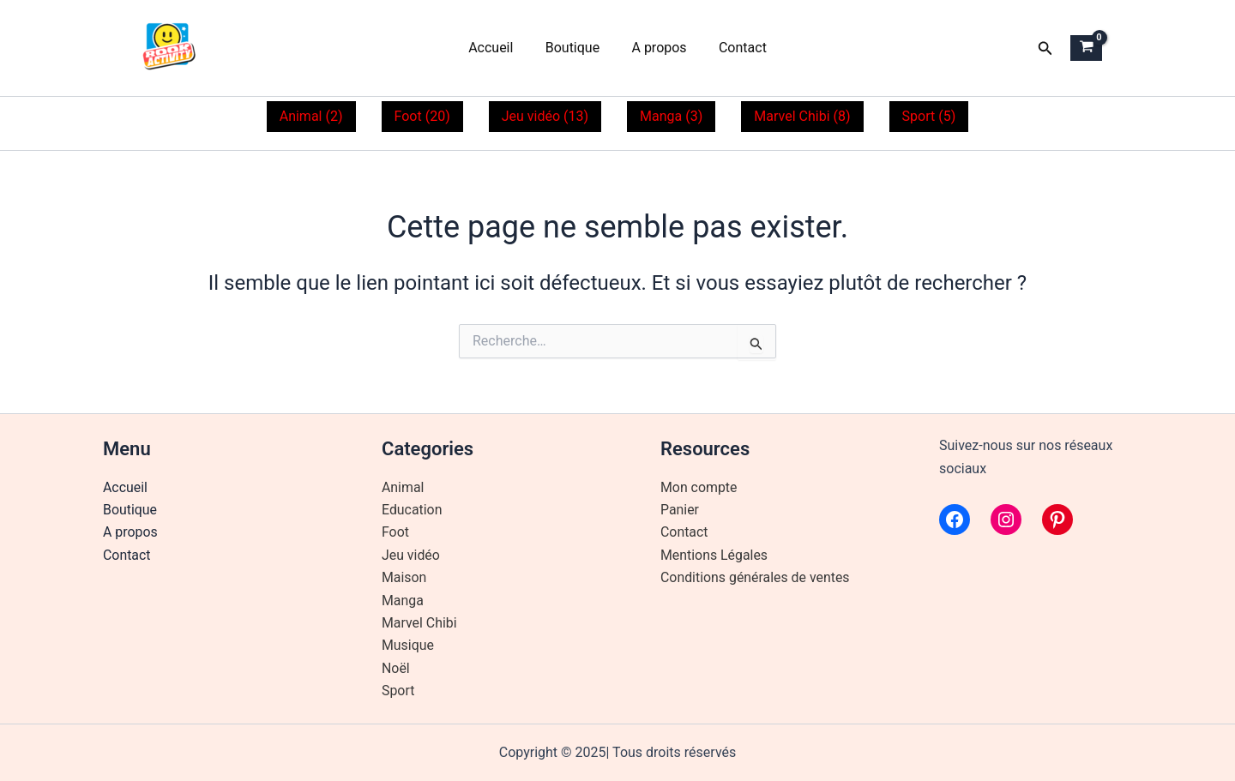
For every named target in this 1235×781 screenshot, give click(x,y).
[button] (1045, 48)
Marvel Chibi (419, 623)
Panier (679, 510)
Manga (403, 600)
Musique (408, 645)
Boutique (574, 47)
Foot (395, 532)
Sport (398, 690)
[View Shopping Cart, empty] (1086, 48)
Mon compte (699, 487)
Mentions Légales (714, 555)
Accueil (497, 47)
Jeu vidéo (411, 555)
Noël (396, 668)
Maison (404, 577)
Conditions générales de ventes (755, 577)
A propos (657, 47)
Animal (403, 487)
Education (412, 510)
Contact (736, 47)
